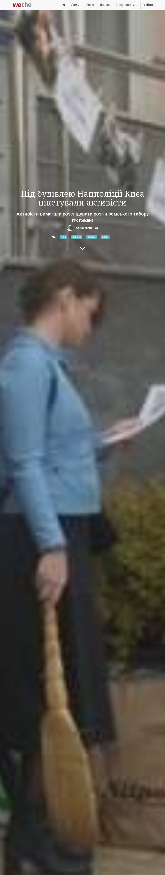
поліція (92, 237)
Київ (63, 237)
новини (77, 237)
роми (105, 237)
